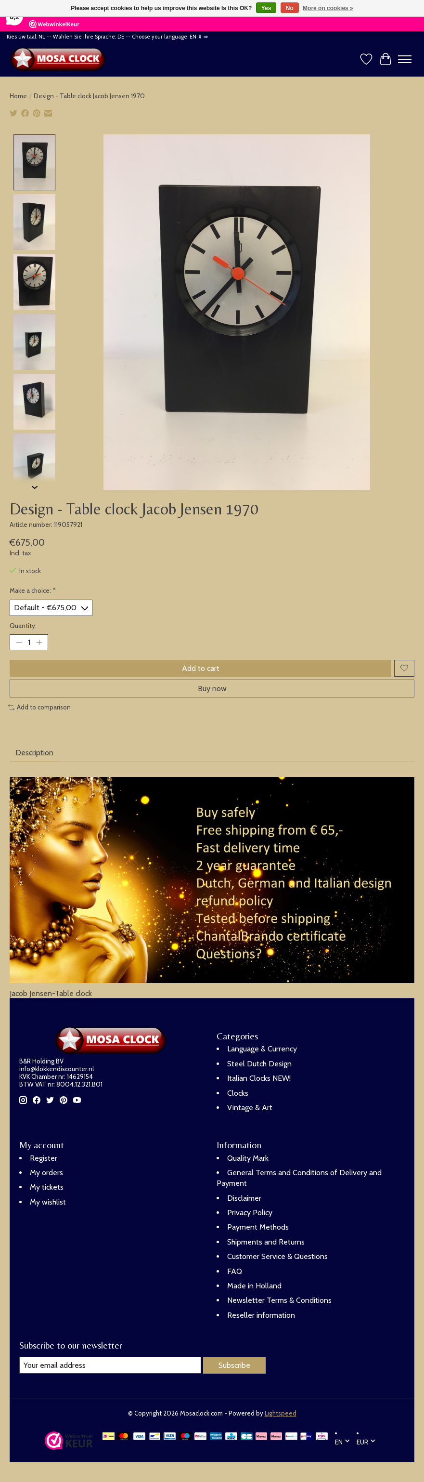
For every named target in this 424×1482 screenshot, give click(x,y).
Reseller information (261, 1315)
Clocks (237, 1093)
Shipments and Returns (266, 1241)
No (290, 8)
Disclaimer (244, 1198)
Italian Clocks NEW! (259, 1078)
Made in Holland (254, 1285)
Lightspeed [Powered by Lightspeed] (280, 1413)
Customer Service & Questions (277, 1256)
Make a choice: (33, 590)
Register (43, 1158)
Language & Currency (262, 1048)
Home (18, 96)
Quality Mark (248, 1158)
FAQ (234, 1271)
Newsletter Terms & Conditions (279, 1300)
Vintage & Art (249, 1107)
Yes (266, 8)
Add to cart (200, 668)
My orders (46, 1172)
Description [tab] (34, 752)
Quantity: (23, 626)
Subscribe (234, 1365)
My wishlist (48, 1202)
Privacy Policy (249, 1212)
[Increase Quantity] (39, 642)
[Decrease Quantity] (19, 642)
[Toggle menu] (404, 59)
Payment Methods (258, 1227)
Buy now (212, 688)
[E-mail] (110, 1365)
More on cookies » (328, 8)
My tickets (47, 1187)
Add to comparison (39, 707)
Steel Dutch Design (259, 1063)
